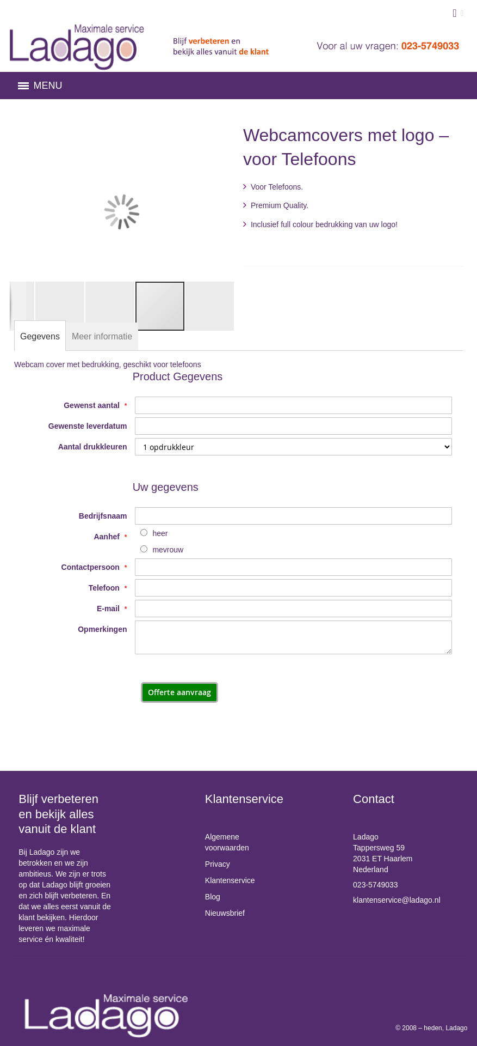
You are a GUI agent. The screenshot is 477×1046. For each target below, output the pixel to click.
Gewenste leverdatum (87, 426)
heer (160, 533)
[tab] (40, 337)
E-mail (109, 608)
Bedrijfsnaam (103, 516)
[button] (31, 211)
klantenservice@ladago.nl (397, 900)
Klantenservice (230, 880)
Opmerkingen (102, 629)
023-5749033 (375, 884)
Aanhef (107, 536)
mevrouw (167, 549)
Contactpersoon (91, 567)
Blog (212, 896)
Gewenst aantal (93, 405)
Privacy (217, 864)
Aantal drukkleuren (92, 446)
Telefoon (105, 587)
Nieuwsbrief (225, 913)
